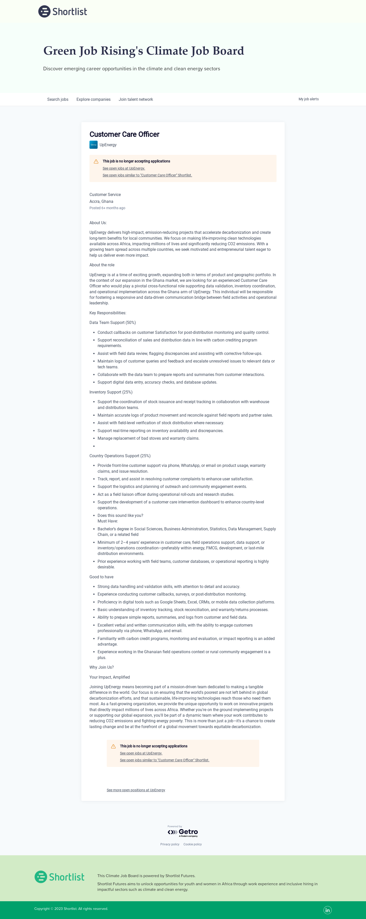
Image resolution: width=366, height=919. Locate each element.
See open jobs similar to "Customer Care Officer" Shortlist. (147, 175)
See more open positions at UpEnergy (136, 790)
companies (94, 99)
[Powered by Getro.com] (183, 831)
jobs (57, 99)
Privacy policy (169, 844)
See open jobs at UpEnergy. (124, 168)
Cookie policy (193, 844)
